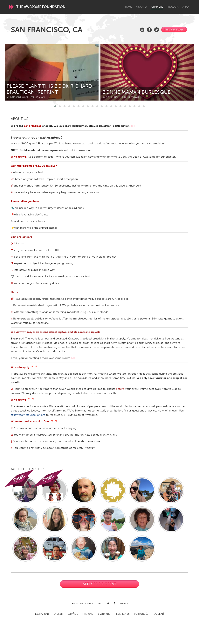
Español (73, 614)
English (58, 614)
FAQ (100, 603)
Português (141, 614)
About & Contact (82, 603)
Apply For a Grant (174, 29)
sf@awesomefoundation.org (28, 415)
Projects (173, 6)
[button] (55, 106)
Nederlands (121, 614)
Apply (185, 6)
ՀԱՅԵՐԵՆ (104, 614)
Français (87, 614)
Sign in (124, 603)
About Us (142, 6)
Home (128, 6)
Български (42, 614)
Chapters (157, 6)
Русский (158, 614)
